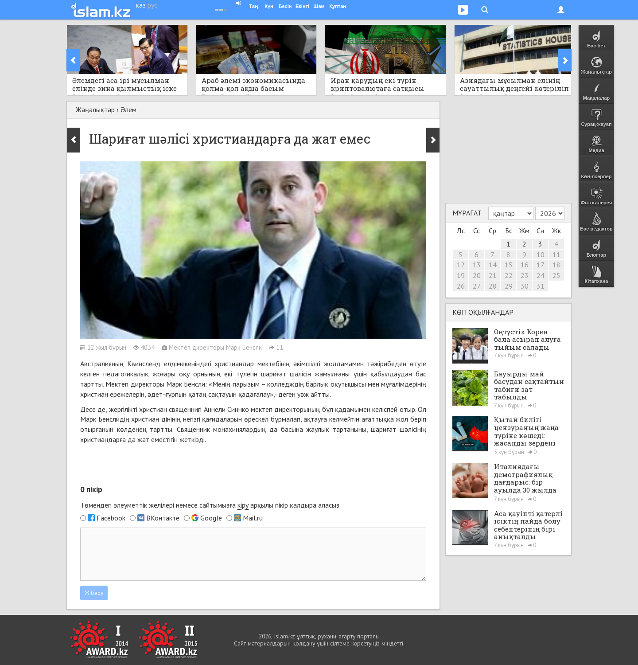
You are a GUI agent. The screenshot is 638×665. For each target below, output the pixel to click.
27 (477, 286)
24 (541, 275)
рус (152, 4)
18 (556, 264)
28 (493, 286)
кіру (243, 505)
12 (461, 264)
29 (509, 286)
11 (556, 254)
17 (541, 264)
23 (525, 275)
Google (211, 517)
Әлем (128, 109)
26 (461, 286)
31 (541, 286)
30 (525, 286)
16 (525, 264)
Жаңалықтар (95, 109)
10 (541, 254)
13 (477, 264)
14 (493, 264)
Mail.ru (253, 517)
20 (477, 275)
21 (493, 275)
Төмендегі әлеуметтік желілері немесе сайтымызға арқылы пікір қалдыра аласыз (209, 505)
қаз (141, 4)
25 (556, 275)
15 (509, 264)
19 (461, 275)
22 (509, 275)
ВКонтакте (162, 517)
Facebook (111, 517)
